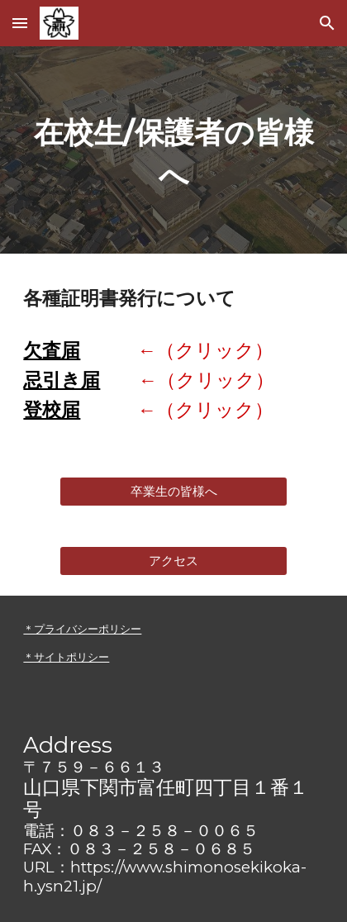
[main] (173, 150)
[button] (20, 22)
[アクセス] (174, 561)
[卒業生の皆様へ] (174, 491)
